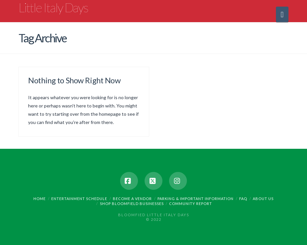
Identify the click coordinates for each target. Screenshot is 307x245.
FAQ (243, 198)
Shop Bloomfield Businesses (132, 203)
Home (39, 198)
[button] (282, 14)
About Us (263, 198)
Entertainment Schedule (79, 198)
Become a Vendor (132, 198)
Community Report (190, 203)
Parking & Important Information (195, 198)
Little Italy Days (53, 7)
